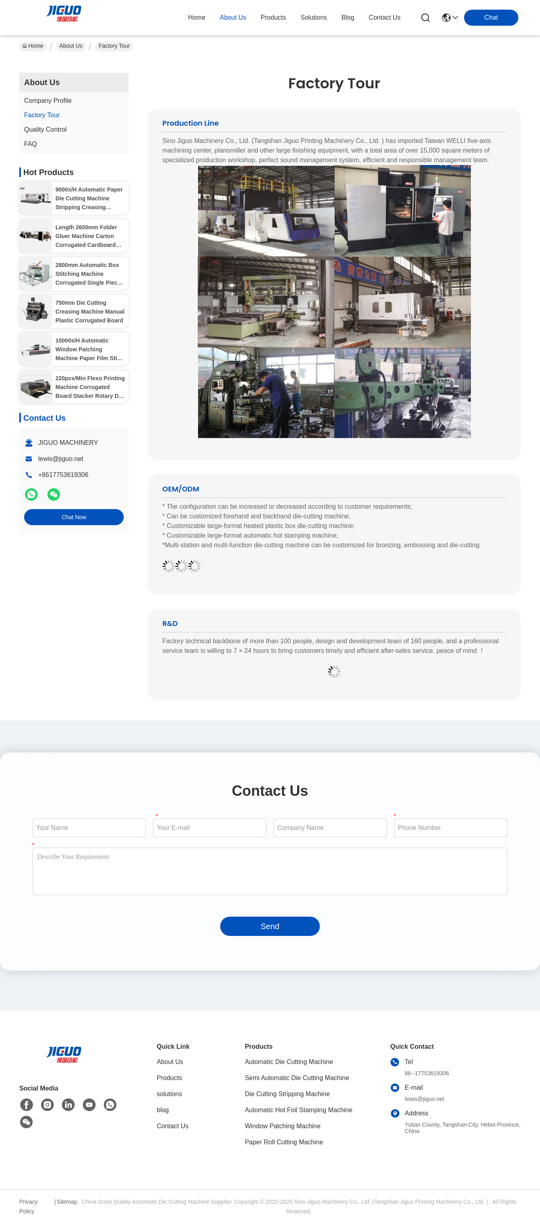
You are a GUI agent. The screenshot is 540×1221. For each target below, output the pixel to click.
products (273, 17)
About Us (71, 46)
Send (270, 926)
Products (169, 1077)
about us (233, 17)
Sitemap (67, 1202)
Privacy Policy (28, 1207)
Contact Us (172, 1126)
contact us (385, 17)
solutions (314, 17)
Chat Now (73, 517)
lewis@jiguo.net (60, 458)
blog (348, 17)
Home (196, 17)
